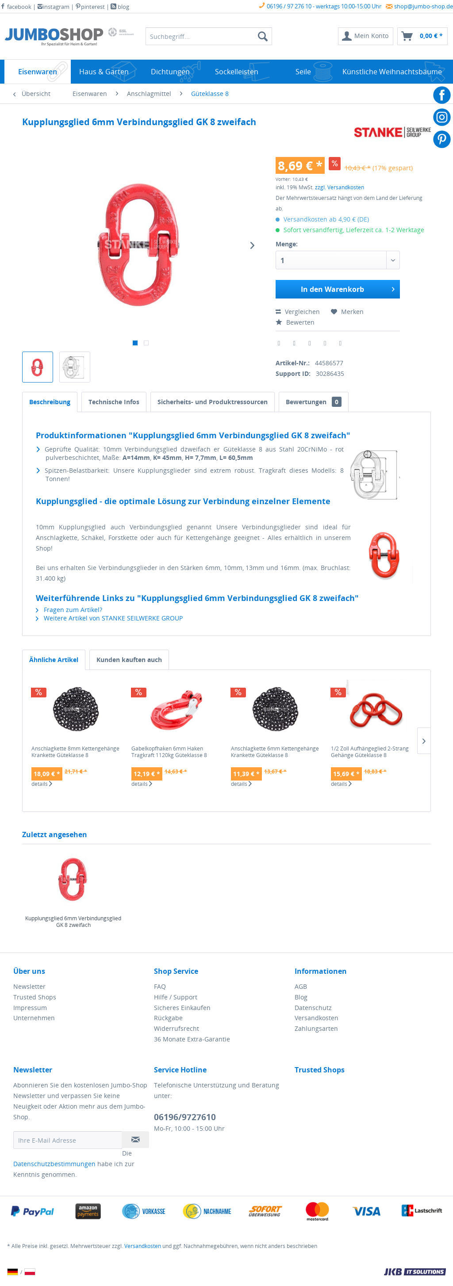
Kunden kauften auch (129, 659)
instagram (53, 7)
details (41, 784)
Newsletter (29, 986)
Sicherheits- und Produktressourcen (212, 402)
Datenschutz (313, 1007)
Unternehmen (34, 1018)
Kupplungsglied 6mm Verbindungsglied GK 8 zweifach (73, 922)
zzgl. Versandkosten (339, 187)
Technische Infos (113, 402)
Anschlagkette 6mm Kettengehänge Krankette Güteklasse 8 (275, 752)
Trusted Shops (34, 997)
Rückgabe (168, 1018)
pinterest (90, 7)
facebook (15, 7)
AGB (301, 986)
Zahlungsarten (316, 1028)
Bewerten (295, 322)
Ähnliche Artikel (53, 659)
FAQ (160, 986)
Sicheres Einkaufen (182, 1007)
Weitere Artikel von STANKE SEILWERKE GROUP (109, 618)
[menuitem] (365, 36)
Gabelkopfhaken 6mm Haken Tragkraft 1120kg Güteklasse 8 (169, 752)
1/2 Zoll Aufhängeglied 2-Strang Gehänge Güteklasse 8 (370, 752)
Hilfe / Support (175, 997)
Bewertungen (314, 402)
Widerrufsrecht (176, 1028)
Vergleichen (298, 311)
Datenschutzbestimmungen (54, 1164)
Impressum (30, 1007)
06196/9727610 (185, 1117)
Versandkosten (316, 1018)
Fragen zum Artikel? (69, 609)
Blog (301, 997)
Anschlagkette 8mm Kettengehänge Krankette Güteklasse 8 (75, 752)
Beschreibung (49, 402)
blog (120, 7)
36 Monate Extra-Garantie (192, 1039)
